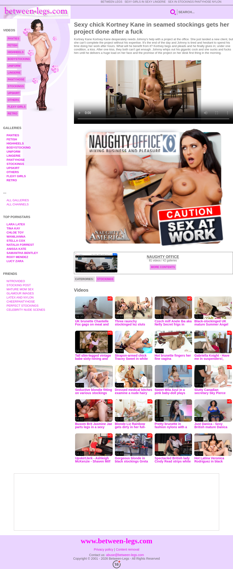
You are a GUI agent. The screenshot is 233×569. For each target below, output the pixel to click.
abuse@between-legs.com (125, 555)
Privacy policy (103, 549)
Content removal (127, 549)
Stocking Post (19, 285)
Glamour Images (20, 293)
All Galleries (18, 200)
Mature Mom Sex (20, 289)
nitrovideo (16, 281)
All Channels (18, 204)
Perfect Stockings (22, 305)
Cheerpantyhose (21, 301)
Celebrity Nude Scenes (26, 309)
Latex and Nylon (20, 297)
